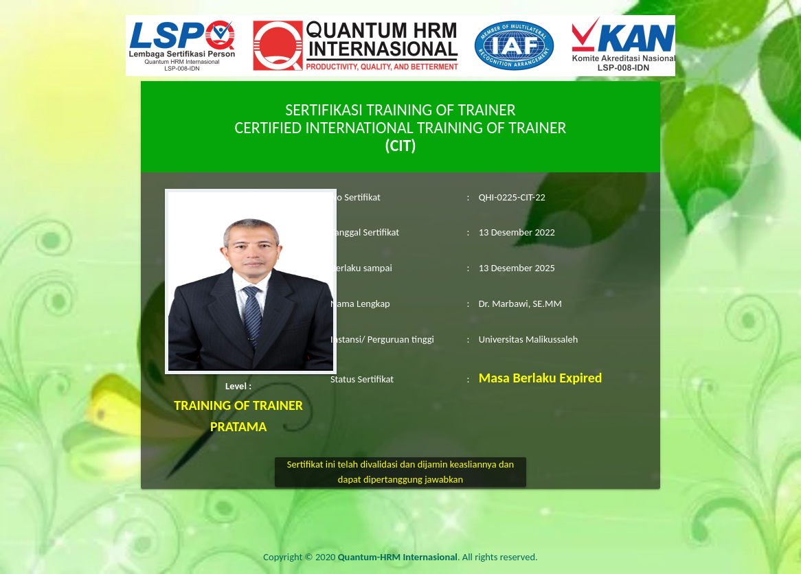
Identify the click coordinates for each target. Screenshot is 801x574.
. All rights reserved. (438, 557)
